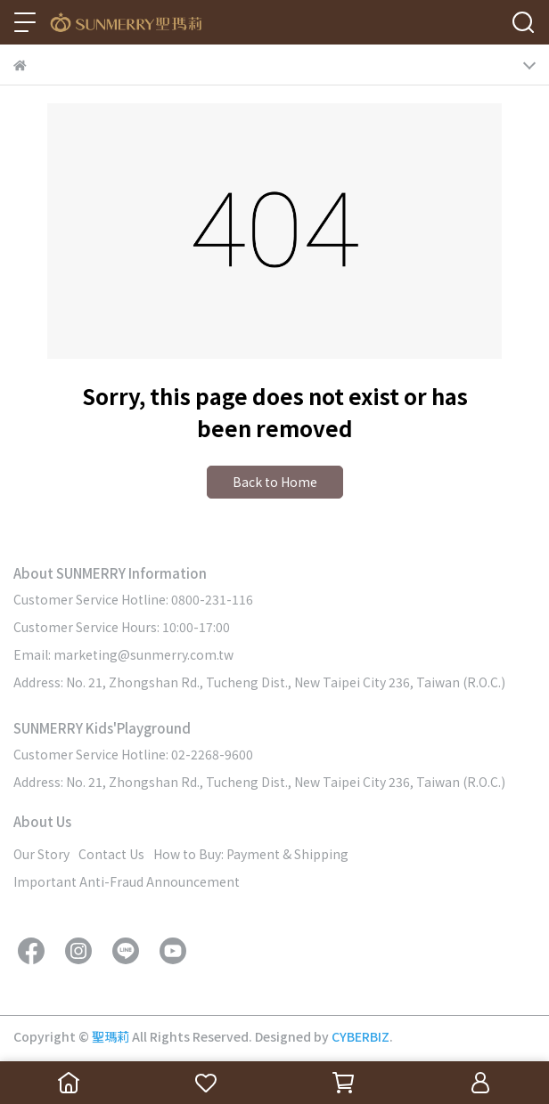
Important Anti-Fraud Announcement (126, 881)
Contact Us (111, 854)
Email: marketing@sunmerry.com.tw (123, 654)
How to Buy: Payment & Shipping (250, 854)
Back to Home (275, 482)
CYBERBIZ (360, 1036)
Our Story (41, 854)
